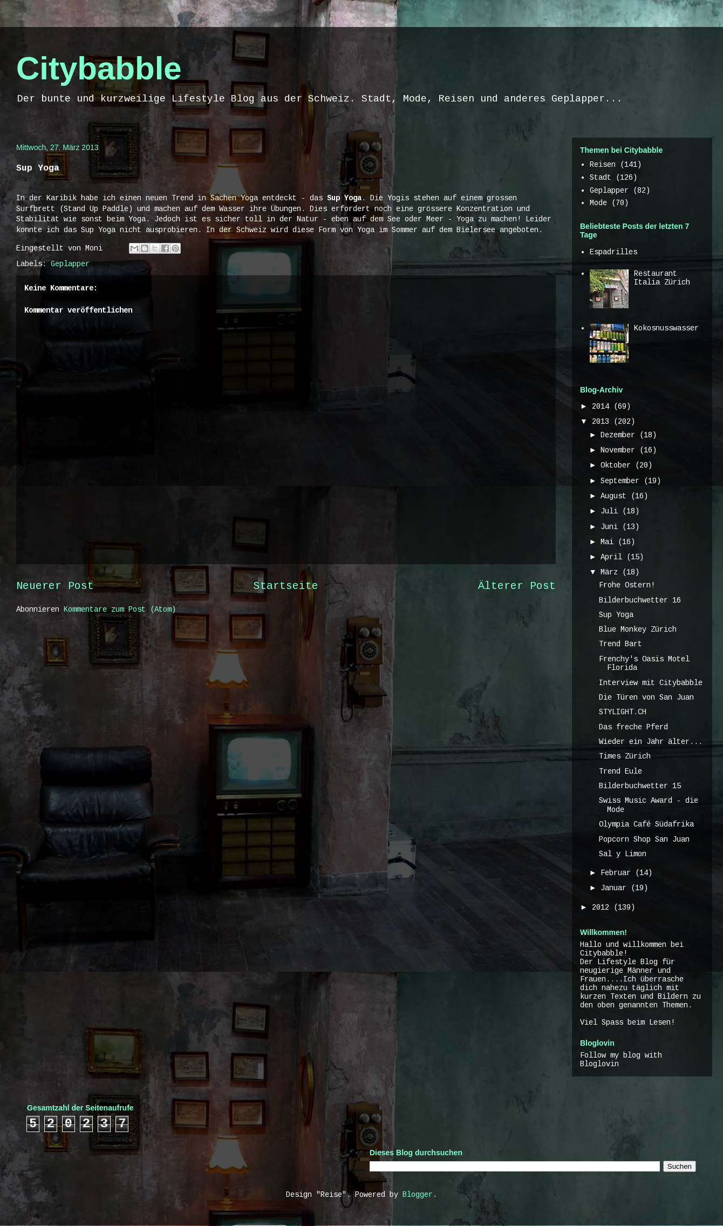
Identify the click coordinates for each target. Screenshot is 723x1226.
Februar (618, 873)
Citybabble (99, 68)
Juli (611, 511)
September (622, 481)
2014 (602, 406)
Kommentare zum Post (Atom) (120, 609)
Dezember (620, 435)
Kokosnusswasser (666, 328)
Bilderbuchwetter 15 (640, 786)
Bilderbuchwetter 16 (640, 600)
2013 (602, 421)
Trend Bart (620, 644)
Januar (616, 888)
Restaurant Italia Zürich (662, 278)
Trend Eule (620, 771)
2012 (602, 907)
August (616, 496)
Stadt (600, 177)
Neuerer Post (55, 586)
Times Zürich (625, 756)
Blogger (418, 1194)
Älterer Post (517, 586)
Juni (611, 527)
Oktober (618, 465)
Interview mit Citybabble (650, 683)
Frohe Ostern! (627, 585)
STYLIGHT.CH (622, 712)
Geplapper (70, 264)
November (620, 450)
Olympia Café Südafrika (646, 824)
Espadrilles (613, 252)
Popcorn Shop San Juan (644, 839)
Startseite (286, 586)
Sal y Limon (622, 854)
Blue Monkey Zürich (638, 629)
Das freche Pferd (633, 727)
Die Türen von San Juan (646, 697)
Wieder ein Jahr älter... (650, 741)
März (611, 572)
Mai (609, 542)
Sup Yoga (616, 615)
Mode (598, 203)
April (613, 557)
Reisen (603, 164)
